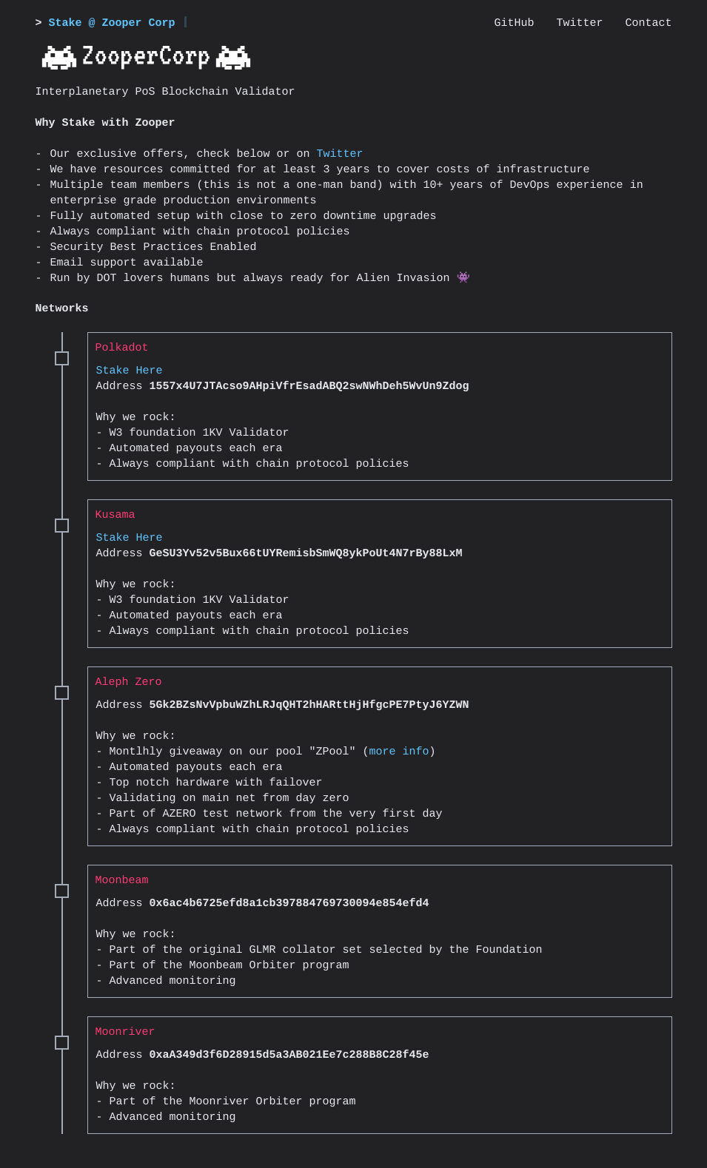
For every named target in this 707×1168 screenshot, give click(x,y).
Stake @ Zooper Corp (112, 23)
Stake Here (129, 371)
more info (399, 752)
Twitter (340, 154)
